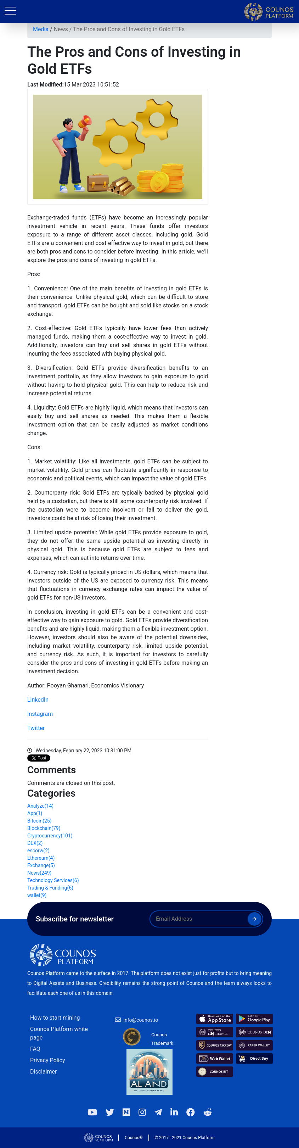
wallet (37, 895)
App (34, 813)
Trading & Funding (50, 888)
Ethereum (41, 858)
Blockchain (44, 828)
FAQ (35, 1049)
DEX (35, 843)
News (61, 29)
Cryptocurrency (50, 835)
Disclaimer (43, 1071)
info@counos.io (141, 1020)
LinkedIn (38, 699)
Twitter (36, 728)
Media (41, 29)
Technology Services (53, 880)
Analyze (40, 806)
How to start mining (55, 1017)
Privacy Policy (47, 1060)
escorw (38, 850)
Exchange (41, 865)
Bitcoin (39, 821)
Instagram (40, 713)
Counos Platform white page (59, 1033)
